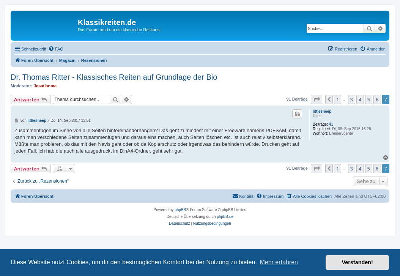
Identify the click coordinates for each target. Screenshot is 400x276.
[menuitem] (55, 49)
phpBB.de (225, 216)
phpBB (180, 210)
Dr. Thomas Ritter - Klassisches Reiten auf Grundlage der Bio (114, 77)
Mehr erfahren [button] (279, 262)
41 (331, 124)
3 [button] (351, 99)
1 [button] (337, 99)
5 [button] (368, 99)
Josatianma (45, 86)
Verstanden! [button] (357, 262)
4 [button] (360, 99)
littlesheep (322, 111)
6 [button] (377, 99)
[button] (316, 99)
